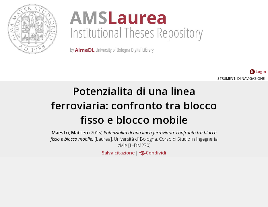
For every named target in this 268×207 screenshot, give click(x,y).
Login (258, 71)
